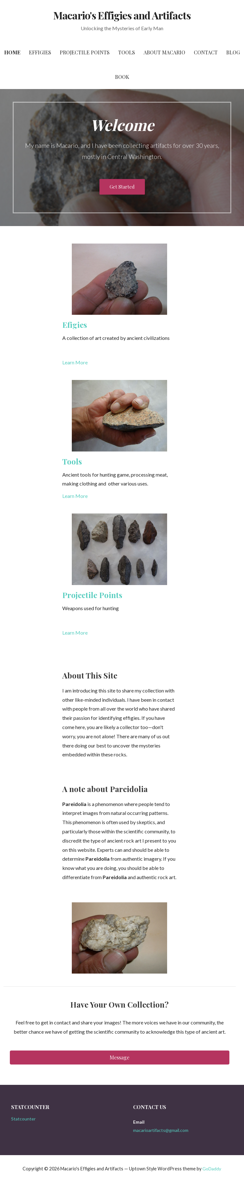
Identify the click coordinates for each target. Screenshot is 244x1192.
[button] (120, 1058)
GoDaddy (211, 1168)
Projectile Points (85, 52)
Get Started (122, 186)
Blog (233, 52)
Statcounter (23, 1118)
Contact (206, 52)
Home (12, 52)
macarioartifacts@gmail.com (160, 1130)
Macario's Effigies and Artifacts (121, 15)
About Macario (164, 52)
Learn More (75, 362)
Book (122, 76)
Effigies (40, 52)
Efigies (74, 325)
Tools (126, 52)
